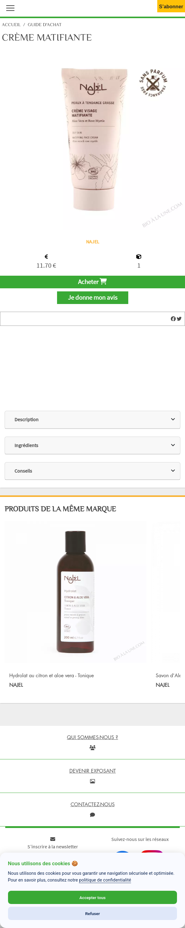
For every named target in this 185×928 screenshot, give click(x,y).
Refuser (92, 913)
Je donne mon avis (92, 298)
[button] (9, 7)
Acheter (92, 282)
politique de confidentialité (105, 880)
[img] (173, 318)
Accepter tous (92, 897)
